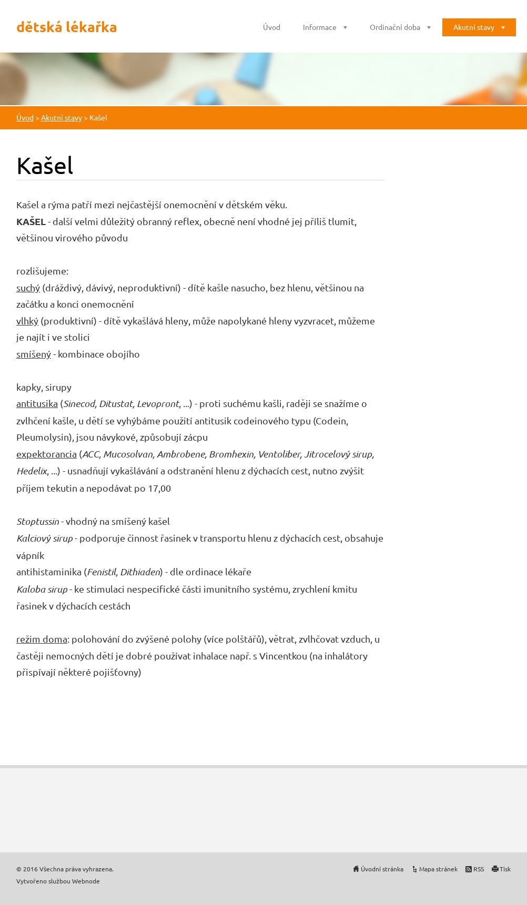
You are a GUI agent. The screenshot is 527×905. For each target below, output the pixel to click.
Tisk (505, 869)
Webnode (86, 881)
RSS (478, 869)
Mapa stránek (438, 869)
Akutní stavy (473, 27)
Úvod (271, 27)
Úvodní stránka (382, 869)
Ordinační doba (395, 27)
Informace (320, 27)
